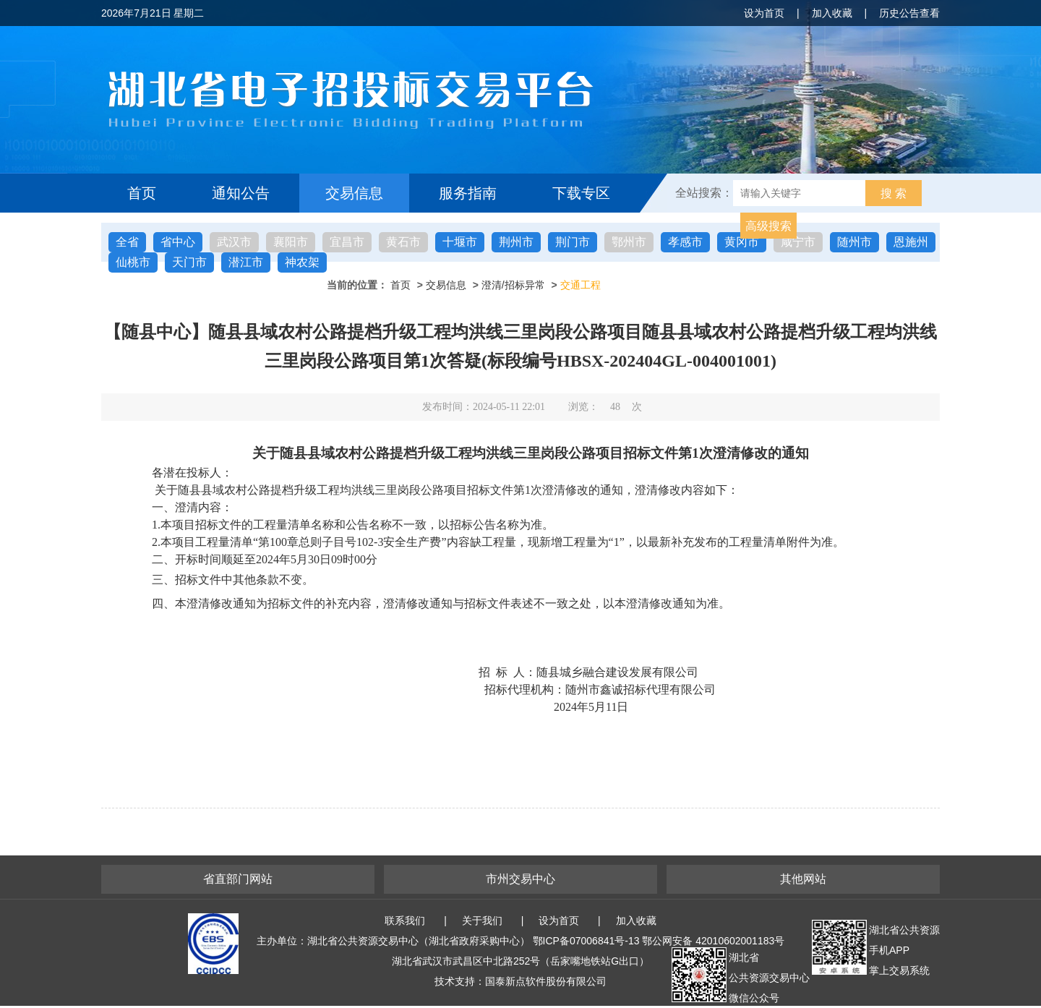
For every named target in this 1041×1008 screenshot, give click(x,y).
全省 (127, 242)
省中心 (177, 242)
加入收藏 (832, 13)
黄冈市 (741, 242)
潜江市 (245, 262)
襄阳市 (290, 242)
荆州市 (516, 242)
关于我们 (482, 920)
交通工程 (580, 285)
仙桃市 (133, 262)
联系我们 (405, 920)
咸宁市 (798, 242)
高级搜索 (768, 226)
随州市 (854, 242)
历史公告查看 (909, 13)
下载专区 (581, 193)
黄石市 (403, 242)
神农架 (302, 262)
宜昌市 (347, 242)
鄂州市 (629, 242)
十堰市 (459, 242)
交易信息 (354, 193)
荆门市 (572, 242)
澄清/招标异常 (513, 285)
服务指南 (468, 193)
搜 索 (894, 193)
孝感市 (685, 242)
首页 (141, 193)
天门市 (189, 262)
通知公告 (241, 193)
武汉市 (234, 242)
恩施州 (911, 242)
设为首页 (764, 13)
